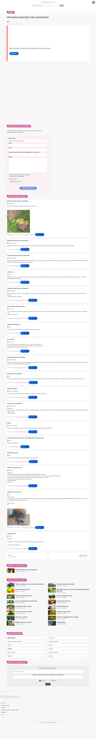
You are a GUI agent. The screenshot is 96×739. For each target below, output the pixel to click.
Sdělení (10, 156)
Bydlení (9, 645)
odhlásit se (54, 680)
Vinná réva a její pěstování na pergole (67, 617)
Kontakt (51, 656)
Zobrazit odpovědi (25, 234)
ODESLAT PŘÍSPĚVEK (28, 188)
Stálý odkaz (32, 234)
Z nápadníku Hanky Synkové (14, 641)
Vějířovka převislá (83, 555)
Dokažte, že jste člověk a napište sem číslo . (24, 152)
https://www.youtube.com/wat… (21, 347)
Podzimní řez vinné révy (63, 601)
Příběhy (51, 648)
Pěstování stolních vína (13, 324)
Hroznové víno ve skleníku (14, 403)
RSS (3, 714)
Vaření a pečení (11, 652)
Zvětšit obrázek (10, 234)
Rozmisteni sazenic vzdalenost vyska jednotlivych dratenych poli (25, 438)
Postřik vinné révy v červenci (23, 611)
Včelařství (10, 656)
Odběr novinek (5, 705)
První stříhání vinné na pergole (16, 306)
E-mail (10, 147)
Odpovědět (14, 53)
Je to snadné (10, 339)
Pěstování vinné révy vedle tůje (16, 357)
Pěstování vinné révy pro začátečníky (17, 201)
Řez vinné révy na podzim (14, 373)
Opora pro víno (11, 533)
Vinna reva (10, 272)
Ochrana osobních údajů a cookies (10, 710)
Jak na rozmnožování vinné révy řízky (26, 601)
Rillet (9, 555)
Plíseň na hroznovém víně (14, 467)
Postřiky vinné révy (12, 453)
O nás (3, 703)
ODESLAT (48, 684)
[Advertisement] (46, 34)
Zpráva (9, 423)
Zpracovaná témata (53, 652)
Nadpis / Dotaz (12, 138)
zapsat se (43, 680)
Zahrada (10, 648)
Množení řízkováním (62, 606)
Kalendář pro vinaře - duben (23, 606)
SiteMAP (4, 712)
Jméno (10, 143)
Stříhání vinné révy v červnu (23, 622)
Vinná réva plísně (12, 388)
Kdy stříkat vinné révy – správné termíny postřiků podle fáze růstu (73, 590)
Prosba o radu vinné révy (14, 492)
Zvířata (50, 645)
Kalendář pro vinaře (53, 641)
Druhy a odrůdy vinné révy (64, 595)
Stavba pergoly (61, 622)
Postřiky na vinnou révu (64, 611)
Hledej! (61, 5)
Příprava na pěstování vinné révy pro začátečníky (29, 584)
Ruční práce (52, 638)
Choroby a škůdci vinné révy (23, 595)
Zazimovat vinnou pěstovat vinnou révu (18, 255)
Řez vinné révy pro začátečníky (66, 584)
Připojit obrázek (13, 179)
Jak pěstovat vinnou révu (22, 589)
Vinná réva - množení (21, 617)
